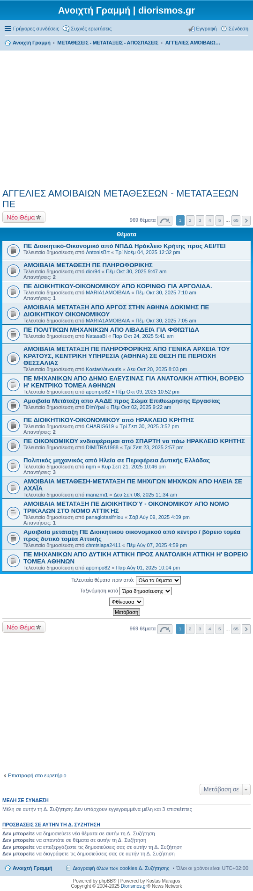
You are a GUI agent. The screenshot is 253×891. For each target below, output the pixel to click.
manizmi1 (97, 494)
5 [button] (219, 220)
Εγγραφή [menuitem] (206, 28)
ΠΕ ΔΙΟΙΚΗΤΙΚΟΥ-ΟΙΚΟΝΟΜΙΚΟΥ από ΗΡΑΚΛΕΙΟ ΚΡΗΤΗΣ (108, 420)
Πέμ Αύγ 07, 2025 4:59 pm (156, 545)
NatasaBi (96, 336)
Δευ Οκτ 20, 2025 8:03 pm (157, 369)
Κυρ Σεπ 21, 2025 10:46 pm (134, 466)
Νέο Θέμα (21, 217)
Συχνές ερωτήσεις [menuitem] (91, 28)
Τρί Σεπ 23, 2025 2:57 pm (153, 447)
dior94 (93, 271)
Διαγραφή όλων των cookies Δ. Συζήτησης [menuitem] (121, 868)
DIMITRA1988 (102, 447)
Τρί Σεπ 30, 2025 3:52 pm (149, 426)
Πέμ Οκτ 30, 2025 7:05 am (166, 320)
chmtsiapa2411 (103, 545)
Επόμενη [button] (246, 221)
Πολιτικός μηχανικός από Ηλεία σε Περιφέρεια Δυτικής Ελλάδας (116, 460)
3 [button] (200, 220)
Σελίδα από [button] (164, 221)
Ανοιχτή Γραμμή (32, 868)
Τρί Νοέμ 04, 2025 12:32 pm (147, 252)
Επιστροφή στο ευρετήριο (37, 775)
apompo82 (98, 391)
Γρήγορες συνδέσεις (36, 28)
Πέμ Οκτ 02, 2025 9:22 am (141, 407)
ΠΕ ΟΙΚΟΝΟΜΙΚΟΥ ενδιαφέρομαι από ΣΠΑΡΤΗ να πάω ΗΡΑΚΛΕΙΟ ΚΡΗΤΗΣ (134, 441)
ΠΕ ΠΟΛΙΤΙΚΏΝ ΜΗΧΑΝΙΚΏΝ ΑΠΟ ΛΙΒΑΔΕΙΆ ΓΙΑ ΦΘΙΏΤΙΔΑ (111, 329)
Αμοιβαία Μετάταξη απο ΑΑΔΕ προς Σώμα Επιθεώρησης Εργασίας (121, 400)
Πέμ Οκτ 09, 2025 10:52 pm (147, 391)
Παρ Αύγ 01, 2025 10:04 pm (148, 567)
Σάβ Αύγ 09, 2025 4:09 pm (159, 517)
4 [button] (209, 220)
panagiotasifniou (104, 517)
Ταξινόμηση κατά (126, 591)
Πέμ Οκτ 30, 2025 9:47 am (136, 271)
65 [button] (235, 220)
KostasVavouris (103, 369)
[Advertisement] (126, 117)
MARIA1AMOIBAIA (108, 292)
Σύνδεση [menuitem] (238, 28)
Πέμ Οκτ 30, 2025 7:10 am (166, 292)
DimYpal (95, 407)
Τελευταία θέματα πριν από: (126, 580)
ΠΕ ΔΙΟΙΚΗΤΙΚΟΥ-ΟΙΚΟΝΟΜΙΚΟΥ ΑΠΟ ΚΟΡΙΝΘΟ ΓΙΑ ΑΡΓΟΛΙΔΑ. (117, 286)
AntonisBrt (98, 252)
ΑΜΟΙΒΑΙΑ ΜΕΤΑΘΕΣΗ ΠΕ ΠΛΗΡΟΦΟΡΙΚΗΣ (88, 265)
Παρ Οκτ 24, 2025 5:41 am (143, 336)
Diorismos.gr (134, 886)
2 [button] (190, 220)
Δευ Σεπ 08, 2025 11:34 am (145, 494)
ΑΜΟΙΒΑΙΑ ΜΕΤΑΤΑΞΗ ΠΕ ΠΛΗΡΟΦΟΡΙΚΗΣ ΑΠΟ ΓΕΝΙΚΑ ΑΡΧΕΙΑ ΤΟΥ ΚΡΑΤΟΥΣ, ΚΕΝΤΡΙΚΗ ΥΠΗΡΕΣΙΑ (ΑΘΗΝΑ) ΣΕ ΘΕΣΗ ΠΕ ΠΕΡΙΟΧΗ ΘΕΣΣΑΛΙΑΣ (126, 355)
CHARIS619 (100, 426)
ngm (91, 466)
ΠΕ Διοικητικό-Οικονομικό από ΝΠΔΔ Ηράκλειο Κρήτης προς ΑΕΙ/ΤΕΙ (124, 245)
